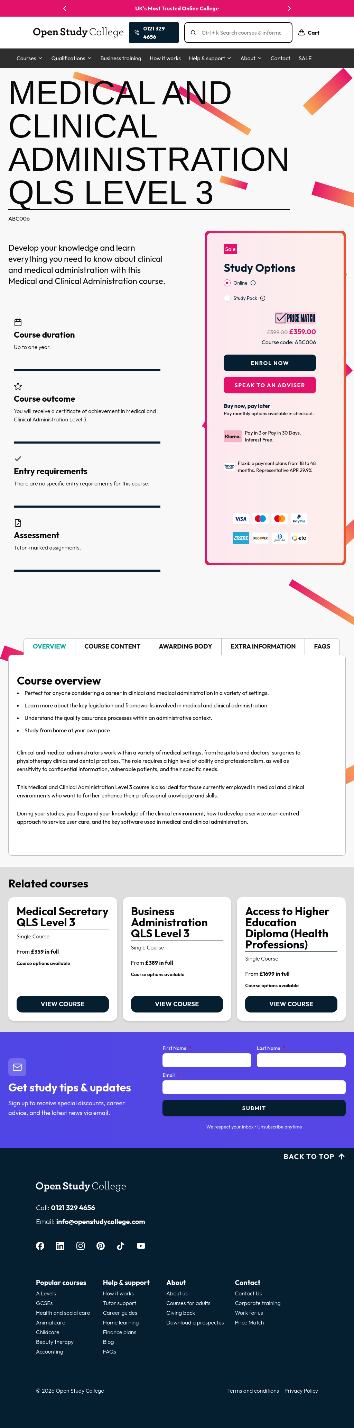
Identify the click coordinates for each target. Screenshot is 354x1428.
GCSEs (44, 1303)
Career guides (120, 1312)
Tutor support (119, 1303)
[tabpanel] (177, 755)
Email (171, 1075)
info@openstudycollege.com (100, 1221)
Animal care (50, 1322)
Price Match (249, 1322)
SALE (305, 58)
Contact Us (248, 1293)
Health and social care (63, 1312)
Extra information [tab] (263, 646)
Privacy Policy (301, 1390)
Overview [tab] (49, 646)
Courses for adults (188, 1303)
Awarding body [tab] (185, 646)
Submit (254, 1108)
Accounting (49, 1351)
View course (63, 1004)
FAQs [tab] (322, 646)
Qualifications (72, 58)
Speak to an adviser (269, 367)
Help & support (210, 58)
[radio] (227, 264)
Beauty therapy (55, 1341)
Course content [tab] (112, 646)
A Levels (46, 1293)
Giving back (180, 1312)
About (251, 58)
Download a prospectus (195, 1322)
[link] (62, 959)
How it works (165, 58)
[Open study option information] (253, 264)
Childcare (47, 1332)
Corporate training (258, 1303)
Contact (280, 58)
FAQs (109, 1351)
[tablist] (177, 646)
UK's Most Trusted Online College (176, 8)
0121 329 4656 (73, 1207)
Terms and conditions (253, 1390)
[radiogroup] (270, 272)
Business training (121, 58)
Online (240, 264)
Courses (30, 58)
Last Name (271, 1048)
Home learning (121, 1322)
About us (177, 1293)
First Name (176, 1048)
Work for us (249, 1312)
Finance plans (120, 1332)
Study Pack (245, 280)
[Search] (241, 32)
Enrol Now (270, 344)
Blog (108, 1341)
